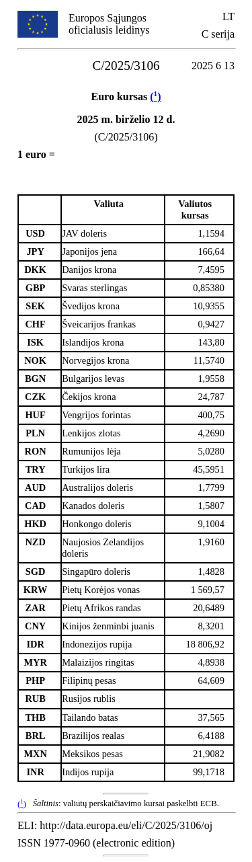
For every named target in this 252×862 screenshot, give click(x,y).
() (155, 96)
